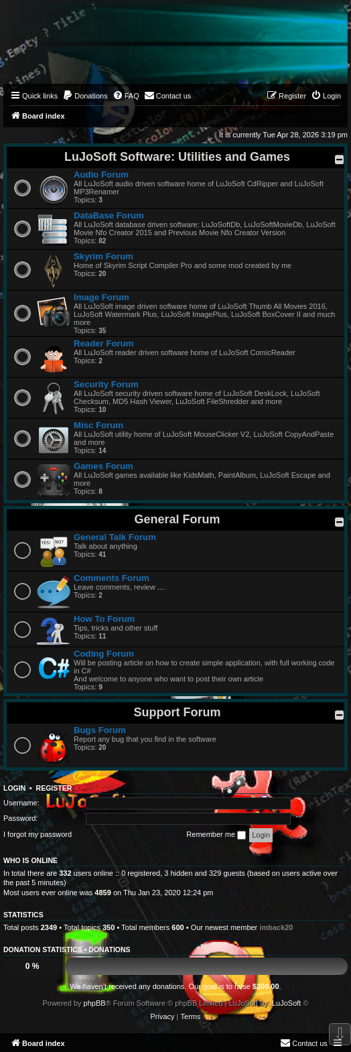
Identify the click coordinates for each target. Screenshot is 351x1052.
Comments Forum (111, 578)
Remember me (216, 835)
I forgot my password (37, 834)
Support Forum (177, 712)
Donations (109, 949)
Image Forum (101, 297)
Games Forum (103, 466)
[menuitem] (85, 96)
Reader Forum (103, 343)
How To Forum (104, 619)
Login (14, 788)
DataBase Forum (109, 215)
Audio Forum (101, 175)
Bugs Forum (100, 730)
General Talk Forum (115, 537)
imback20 (276, 927)
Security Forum (106, 384)
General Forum (177, 519)
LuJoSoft (286, 1003)
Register (54, 788)
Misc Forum (98, 425)
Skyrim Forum (103, 256)
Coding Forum (104, 654)
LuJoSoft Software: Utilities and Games (177, 156)
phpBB (95, 1003)
